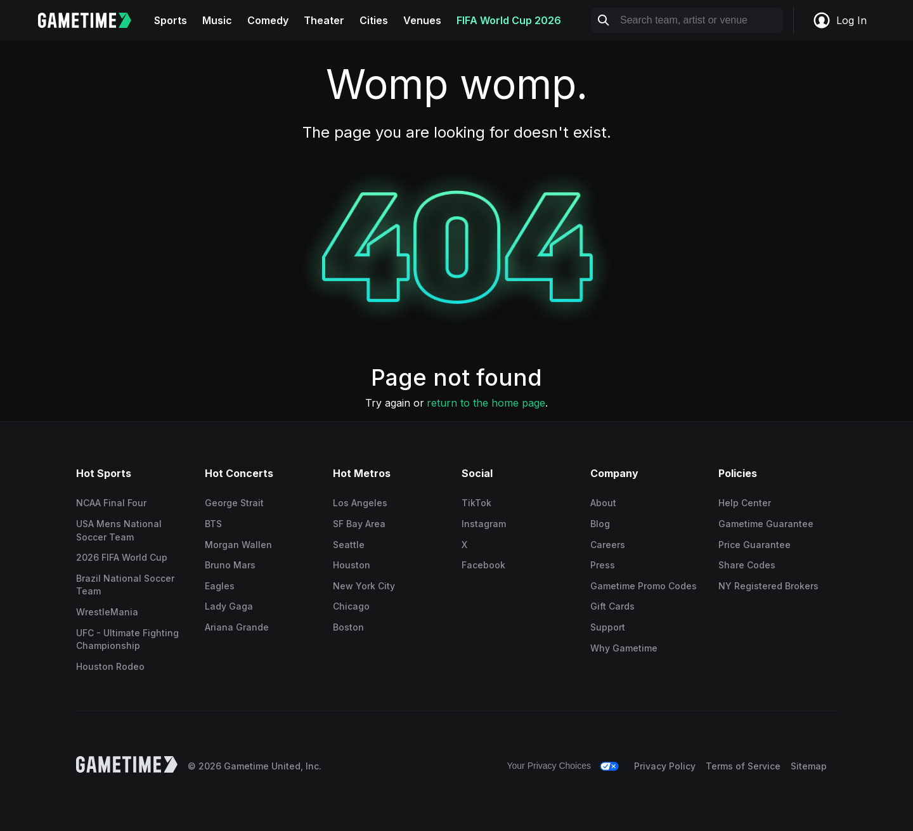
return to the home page (486, 402)
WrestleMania (107, 611)
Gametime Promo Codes (643, 585)
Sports (170, 20)
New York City (364, 585)
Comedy (267, 20)
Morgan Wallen (238, 544)
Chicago (351, 606)
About (603, 502)
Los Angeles (360, 502)
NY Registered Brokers (768, 585)
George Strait (234, 502)
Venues (422, 20)
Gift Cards (612, 606)
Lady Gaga (229, 606)
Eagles (220, 585)
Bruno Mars (230, 564)
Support (607, 627)
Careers (607, 544)
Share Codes (746, 564)
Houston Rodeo (110, 666)
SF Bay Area (359, 523)
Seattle (349, 544)
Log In (839, 20)
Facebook (483, 564)
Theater (324, 20)
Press (602, 564)
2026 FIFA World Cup (121, 557)
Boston (348, 627)
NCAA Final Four (111, 502)
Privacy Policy (665, 766)
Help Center (744, 502)
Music (217, 20)
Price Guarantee (754, 544)
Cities (373, 20)
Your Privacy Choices (549, 766)
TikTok (476, 502)
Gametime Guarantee (765, 523)
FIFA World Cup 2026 (508, 20)
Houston (351, 564)
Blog (600, 523)
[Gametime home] (92, 20)
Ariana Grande (237, 627)
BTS (213, 523)
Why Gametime (623, 648)
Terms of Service (743, 766)
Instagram (484, 523)
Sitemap (809, 766)
